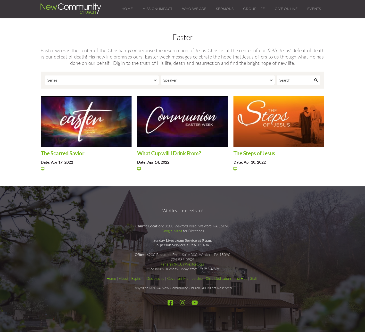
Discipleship (155, 279)
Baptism (137, 279)
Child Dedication (218, 279)
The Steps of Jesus (254, 153)
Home (111, 279)
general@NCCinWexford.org (182, 264)
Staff (253, 279)
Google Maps (171, 231)
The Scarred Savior (62, 153)
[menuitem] (127, 9)
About (123, 279)
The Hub (240, 279)
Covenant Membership (185, 279)
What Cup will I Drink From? (169, 153)
